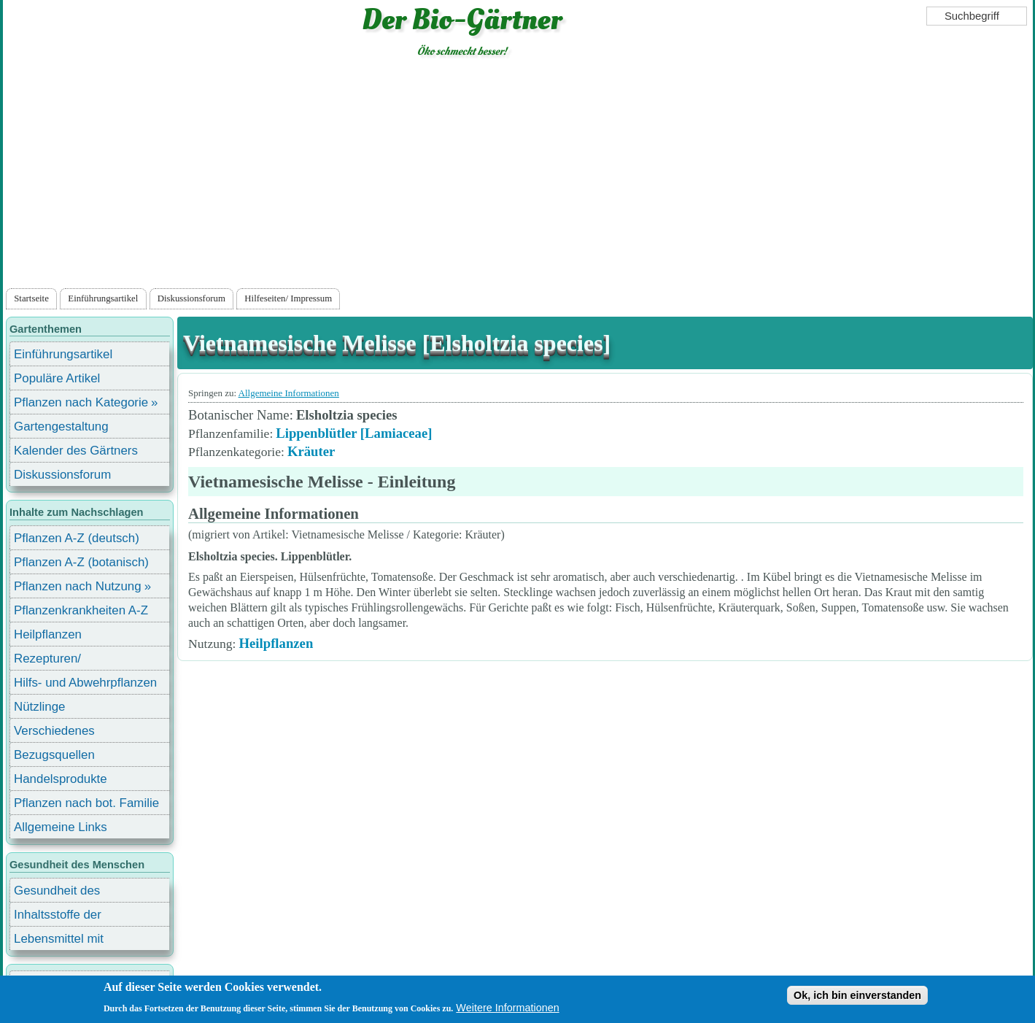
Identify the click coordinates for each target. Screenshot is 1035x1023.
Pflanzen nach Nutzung (78, 586)
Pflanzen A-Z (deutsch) (76, 538)
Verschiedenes (54, 731)
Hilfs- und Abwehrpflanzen (85, 683)
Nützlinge (39, 707)
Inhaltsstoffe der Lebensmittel (57, 917)
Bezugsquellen (54, 755)
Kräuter (311, 451)
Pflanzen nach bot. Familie (86, 803)
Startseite (31, 298)
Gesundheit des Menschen (57, 893)
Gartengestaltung (61, 426)
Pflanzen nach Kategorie (81, 402)
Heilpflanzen (276, 643)
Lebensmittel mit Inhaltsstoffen (59, 941)
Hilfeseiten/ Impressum (288, 298)
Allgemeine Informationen (289, 392)
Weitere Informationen (507, 1008)
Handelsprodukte (60, 779)
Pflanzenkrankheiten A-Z (81, 610)
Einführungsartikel (103, 298)
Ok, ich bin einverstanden (857, 995)
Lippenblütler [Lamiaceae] (354, 433)
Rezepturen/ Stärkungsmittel (56, 661)
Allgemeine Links (60, 827)
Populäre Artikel (57, 378)
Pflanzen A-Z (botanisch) (81, 562)
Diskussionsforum (191, 298)
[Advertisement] (517, 176)
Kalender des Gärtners (76, 451)
